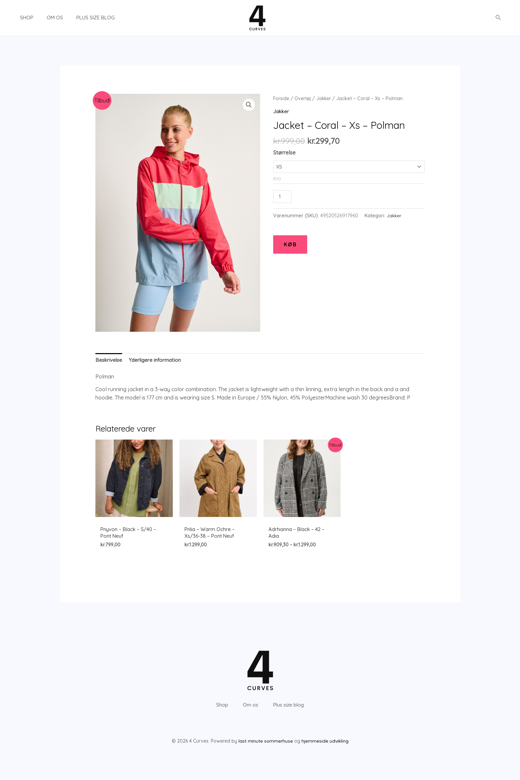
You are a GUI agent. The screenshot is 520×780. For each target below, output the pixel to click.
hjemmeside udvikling (325, 751)
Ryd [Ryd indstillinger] (277, 178)
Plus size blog (82, 17)
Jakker (327, 98)
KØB (290, 244)
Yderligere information (157, 360)
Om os (45, 17)
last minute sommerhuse (265, 751)
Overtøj (304, 98)
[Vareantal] (283, 196)
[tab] (109, 360)
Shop (20, 17)
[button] (498, 17)
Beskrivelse (109, 360)
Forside (281, 98)
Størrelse (284, 152)
